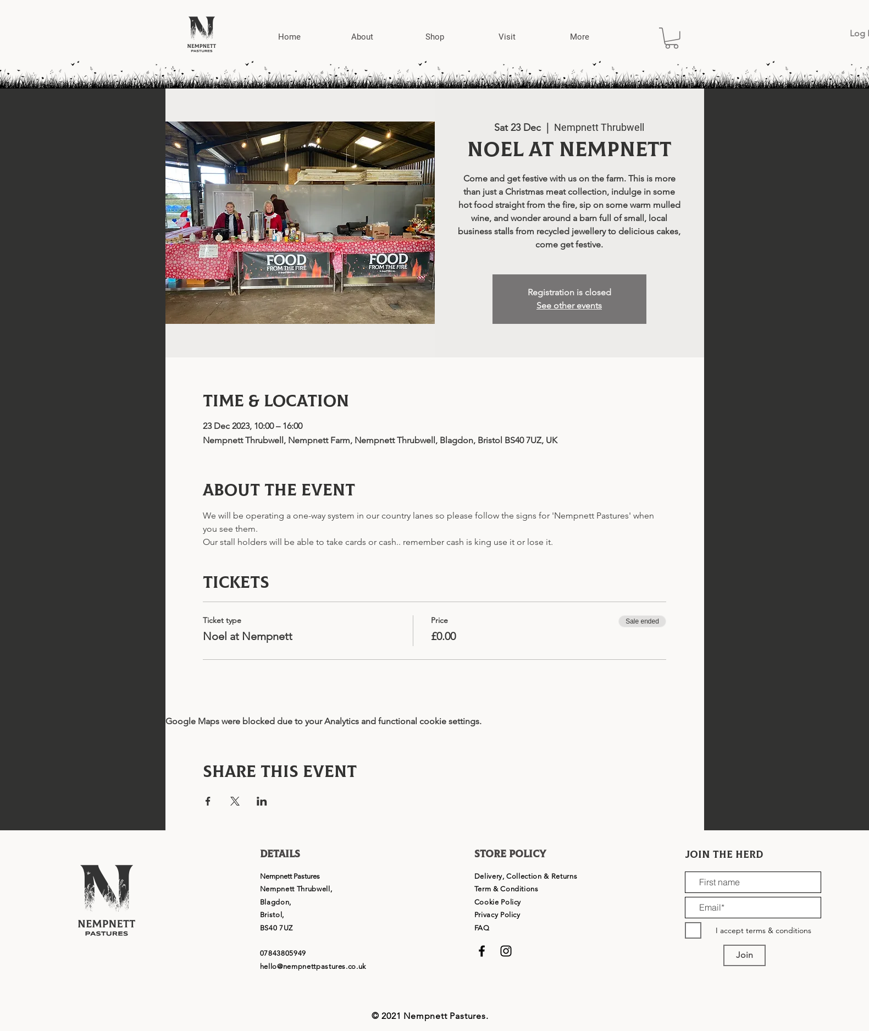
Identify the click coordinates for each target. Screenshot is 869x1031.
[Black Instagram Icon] (506, 951)
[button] (362, 37)
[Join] (744, 955)
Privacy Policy (497, 915)
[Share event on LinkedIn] (262, 801)
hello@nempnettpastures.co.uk (313, 966)
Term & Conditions (506, 889)
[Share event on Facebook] (208, 801)
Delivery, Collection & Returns (526, 876)
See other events (569, 305)
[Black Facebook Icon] (481, 951)
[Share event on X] (235, 801)
